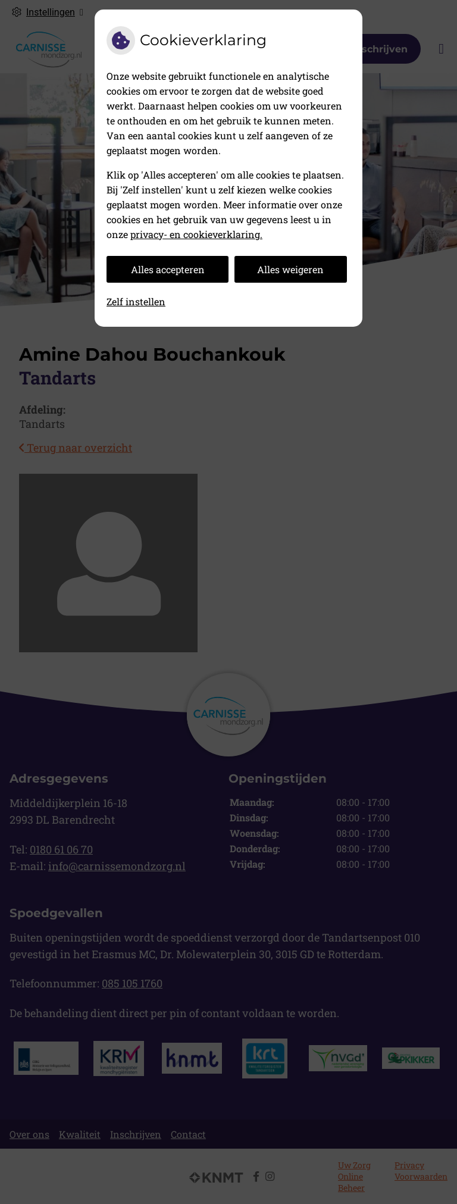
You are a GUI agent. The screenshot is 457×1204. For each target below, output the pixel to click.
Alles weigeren (290, 269)
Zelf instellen (136, 301)
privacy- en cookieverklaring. (196, 234)
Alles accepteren (168, 269)
